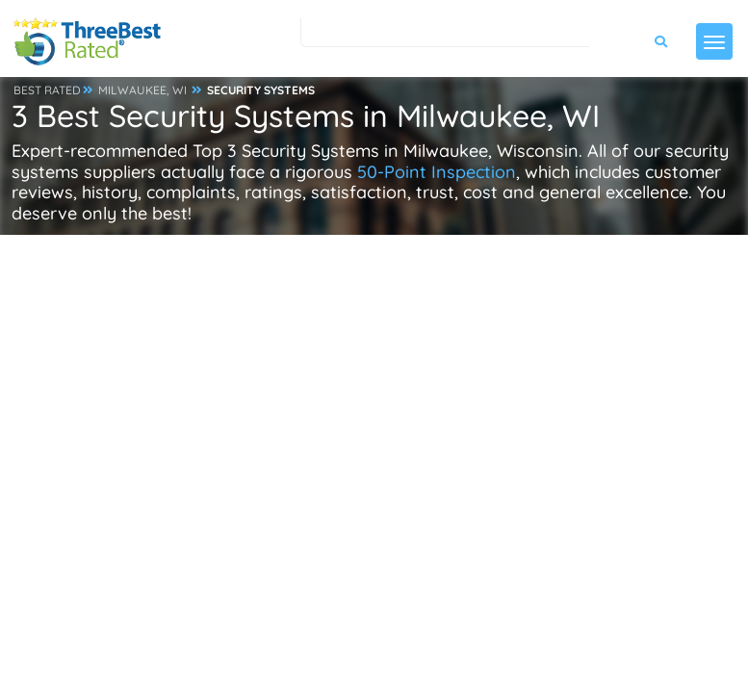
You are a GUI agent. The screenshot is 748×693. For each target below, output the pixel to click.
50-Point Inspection (436, 172)
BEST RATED (47, 90)
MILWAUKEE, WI (142, 90)
